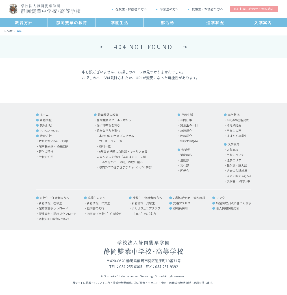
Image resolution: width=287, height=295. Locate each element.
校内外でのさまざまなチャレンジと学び (125, 167)
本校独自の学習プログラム (116, 136)
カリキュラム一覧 (110, 141)
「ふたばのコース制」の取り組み (121, 162)
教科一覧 (105, 146)
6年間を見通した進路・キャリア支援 (123, 151)
